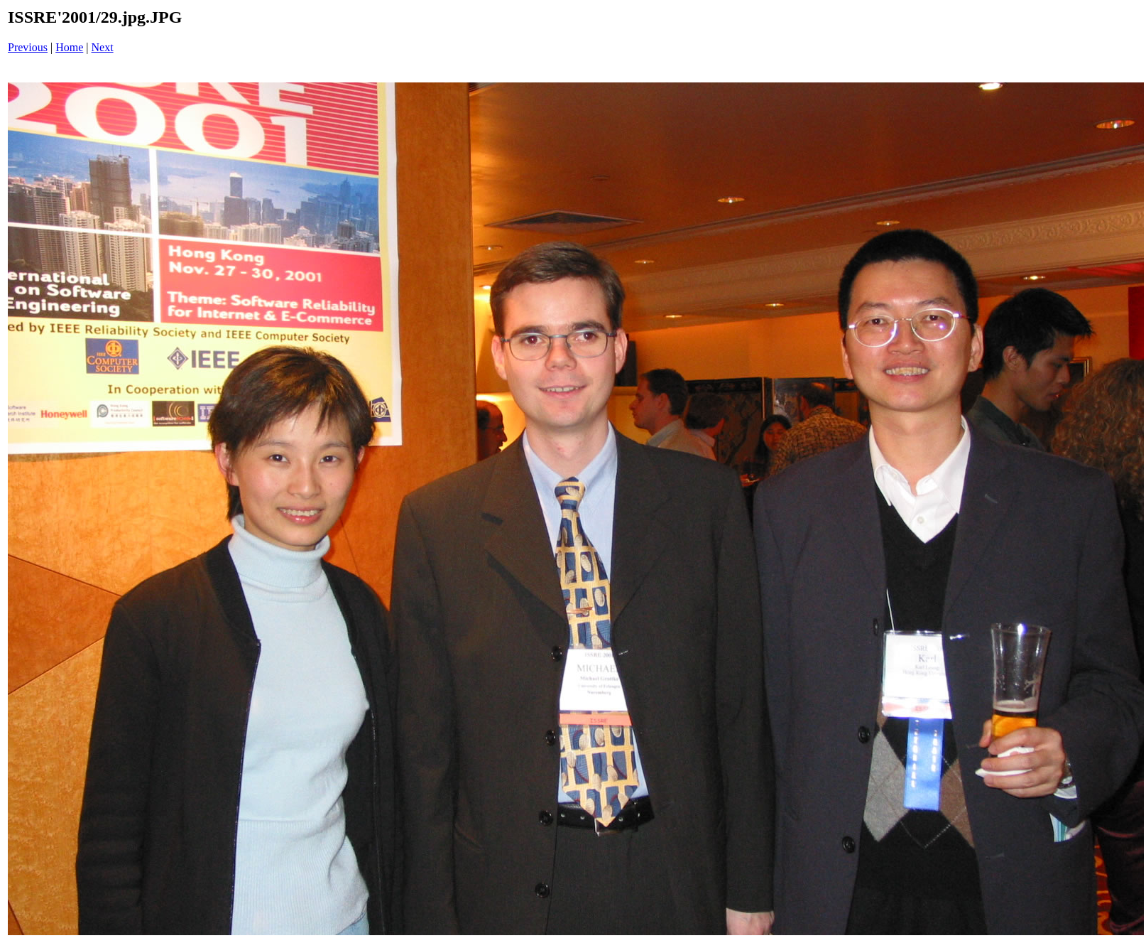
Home (69, 47)
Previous (28, 47)
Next (103, 47)
